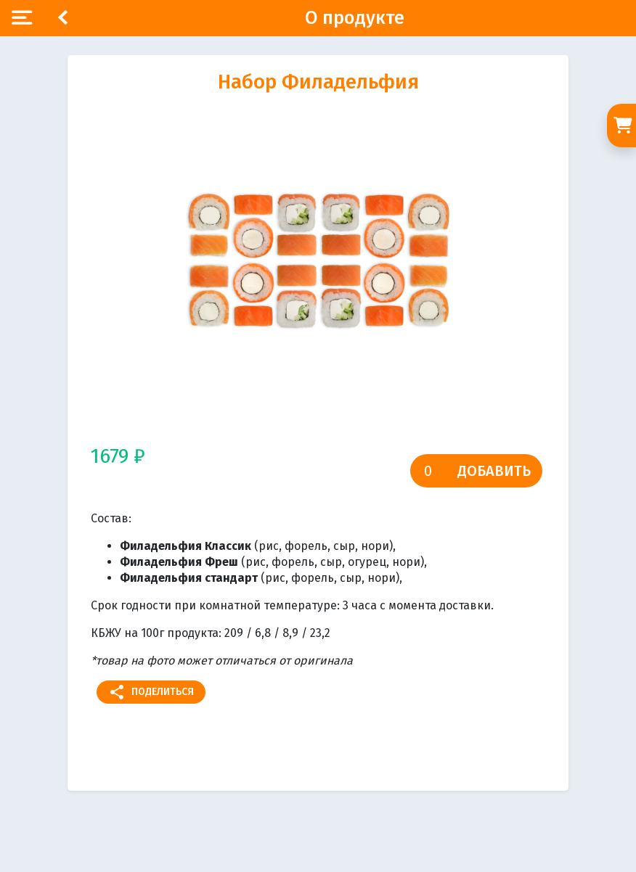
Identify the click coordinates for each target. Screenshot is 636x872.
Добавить (494, 471)
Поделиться (151, 692)
